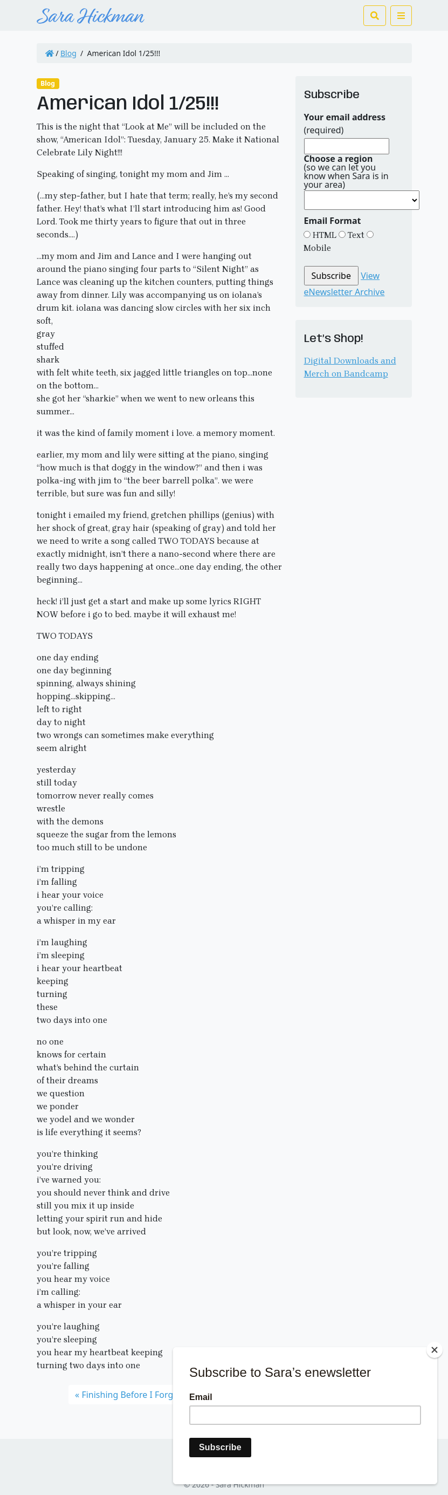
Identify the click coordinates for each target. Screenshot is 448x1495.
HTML (323, 235)
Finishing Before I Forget (131, 1395)
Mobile (317, 248)
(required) (345, 123)
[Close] (434, 1350)
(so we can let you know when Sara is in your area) (346, 171)
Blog (68, 53)
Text (355, 235)
